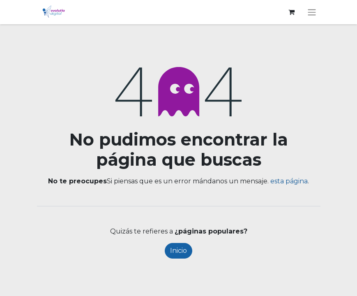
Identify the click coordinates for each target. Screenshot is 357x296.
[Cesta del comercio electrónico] (291, 12)
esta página (289, 181)
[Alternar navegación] (311, 12)
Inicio (178, 250)
